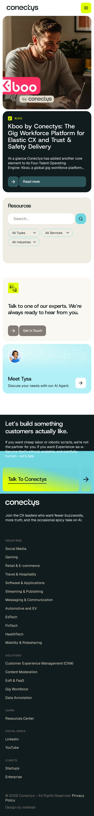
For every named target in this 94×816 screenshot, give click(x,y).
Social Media (15, 549)
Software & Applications (24, 583)
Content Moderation (21, 672)
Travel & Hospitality (20, 574)
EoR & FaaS (14, 680)
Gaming (11, 557)
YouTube (12, 747)
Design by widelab (20, 807)
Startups (12, 768)
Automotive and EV (21, 608)
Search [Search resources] (80, 218)
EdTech (11, 617)
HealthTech (14, 634)
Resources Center (19, 718)
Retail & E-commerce (22, 566)
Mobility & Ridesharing (23, 642)
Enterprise (13, 777)
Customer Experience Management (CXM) (39, 663)
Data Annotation (18, 698)
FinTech (11, 626)
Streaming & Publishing (24, 591)
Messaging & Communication (29, 600)
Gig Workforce (16, 689)
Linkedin (12, 739)
